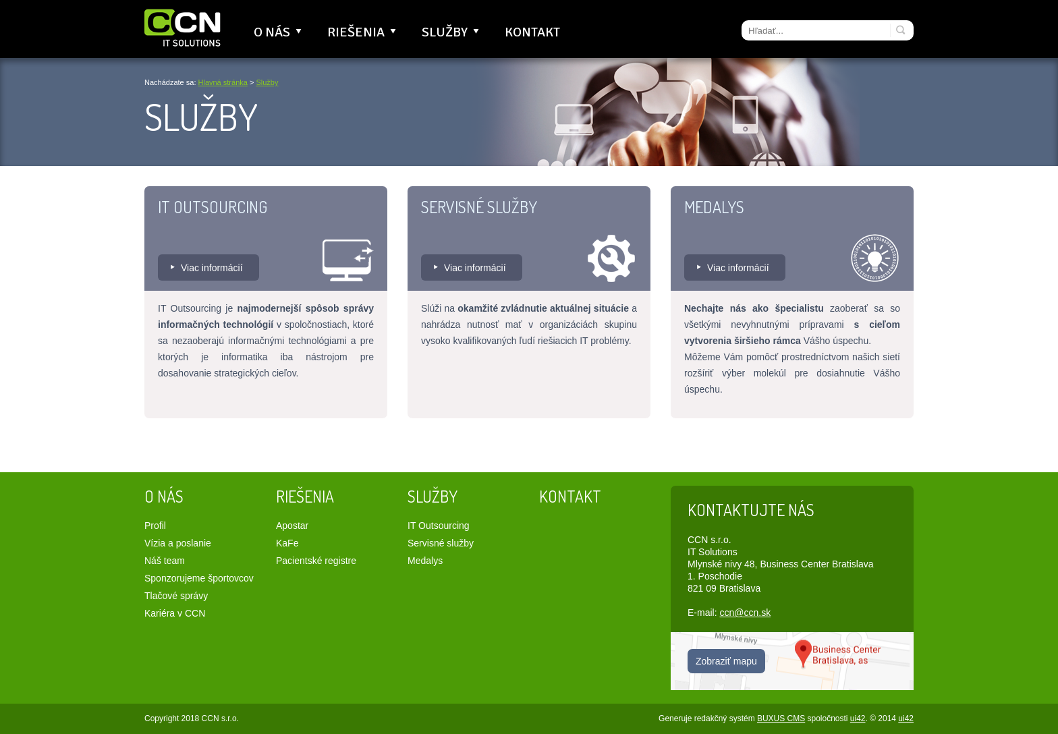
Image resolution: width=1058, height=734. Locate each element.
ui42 (858, 718)
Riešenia (363, 32)
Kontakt (532, 32)
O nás (279, 32)
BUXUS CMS (781, 718)
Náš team (164, 560)
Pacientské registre (316, 560)
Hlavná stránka (223, 82)
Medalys (714, 206)
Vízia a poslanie (177, 543)
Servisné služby (479, 206)
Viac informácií (212, 267)
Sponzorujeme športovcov (199, 578)
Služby (452, 32)
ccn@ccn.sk (745, 612)
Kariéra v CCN (174, 613)
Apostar (292, 525)
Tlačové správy (176, 595)
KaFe (287, 543)
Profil (155, 525)
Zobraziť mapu (726, 661)
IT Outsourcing (212, 206)
